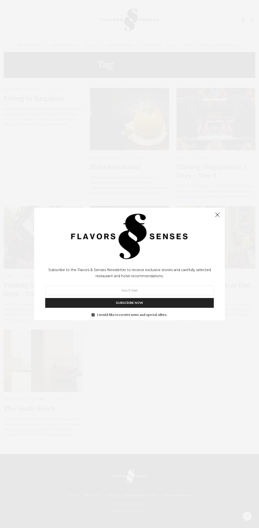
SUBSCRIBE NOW (129, 303)
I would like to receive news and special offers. (132, 314)
